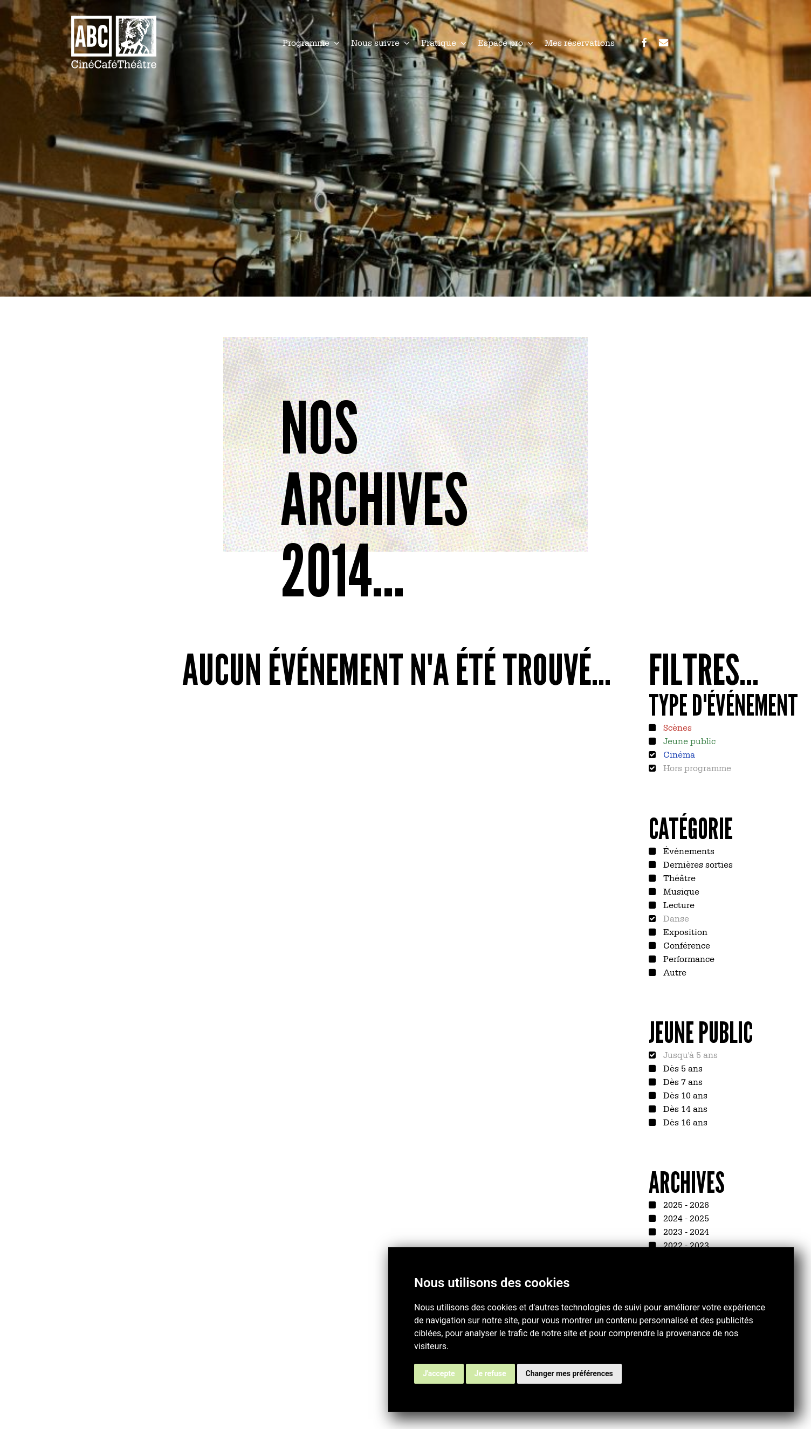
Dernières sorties (697, 864)
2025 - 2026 (685, 1204)
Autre (673, 972)
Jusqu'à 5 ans (689, 1054)
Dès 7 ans (682, 1081)
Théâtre (678, 877)
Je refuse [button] (490, 1373)
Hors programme (696, 767)
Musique (680, 891)
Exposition (684, 931)
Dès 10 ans (684, 1095)
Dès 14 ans (684, 1108)
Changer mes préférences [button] (569, 1373)
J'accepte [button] (439, 1373)
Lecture (678, 904)
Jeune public (688, 740)
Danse (675, 918)
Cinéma (678, 754)
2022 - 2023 (685, 1244)
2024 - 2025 (685, 1217)
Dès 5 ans (682, 1068)
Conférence (685, 945)
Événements (687, 850)
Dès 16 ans (684, 1121)
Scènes (676, 727)
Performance (687, 958)
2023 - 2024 (685, 1231)
